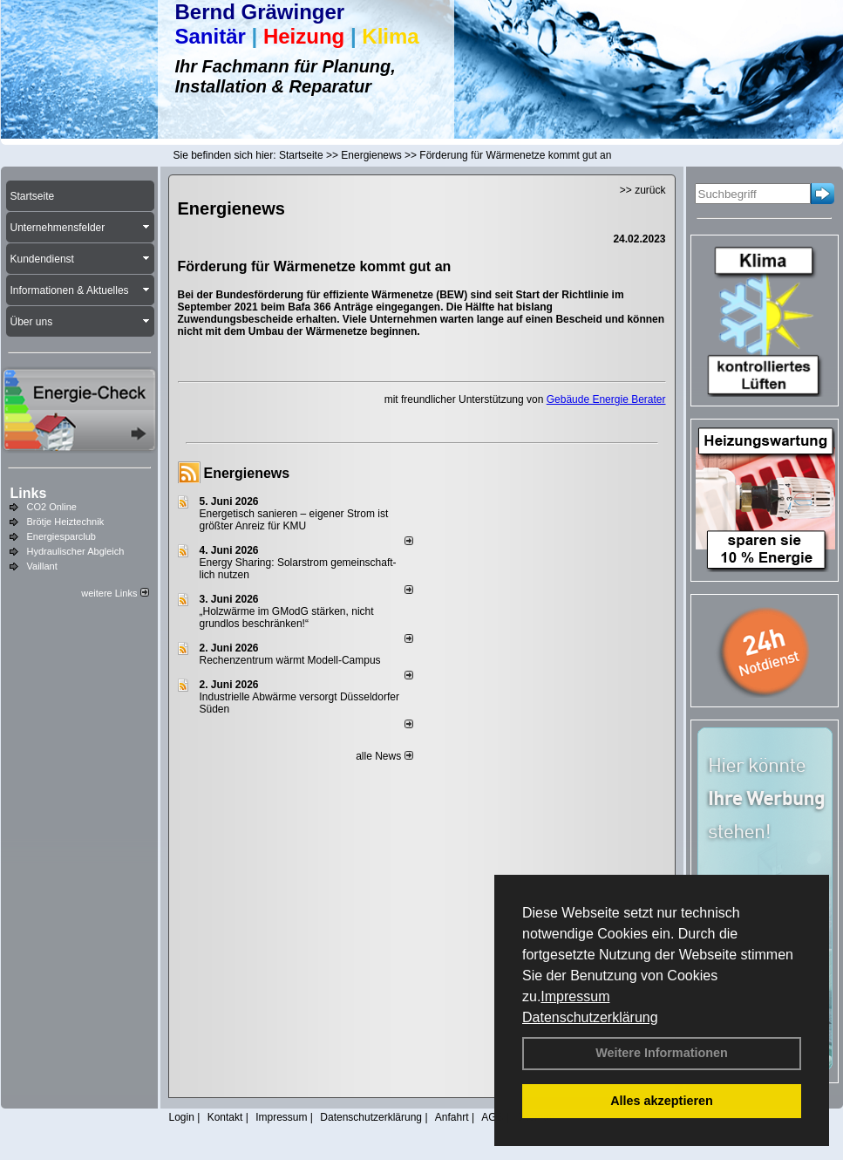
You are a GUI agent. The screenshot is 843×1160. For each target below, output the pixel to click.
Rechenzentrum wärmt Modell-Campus (290, 660)
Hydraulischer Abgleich (76, 551)
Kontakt (225, 1117)
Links (28, 493)
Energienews (247, 473)
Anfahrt (452, 1117)
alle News (384, 756)
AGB (492, 1117)
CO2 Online (52, 507)
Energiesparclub (62, 536)
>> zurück (643, 190)
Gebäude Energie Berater (606, 399)
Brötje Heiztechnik (66, 521)
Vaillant (42, 566)
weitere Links (114, 593)
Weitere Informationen (661, 1053)
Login (181, 1117)
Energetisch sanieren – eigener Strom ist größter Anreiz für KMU (294, 520)
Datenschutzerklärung (590, 1017)
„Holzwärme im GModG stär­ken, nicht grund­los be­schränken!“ (287, 617)
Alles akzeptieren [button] (661, 1101)
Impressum (574, 996)
